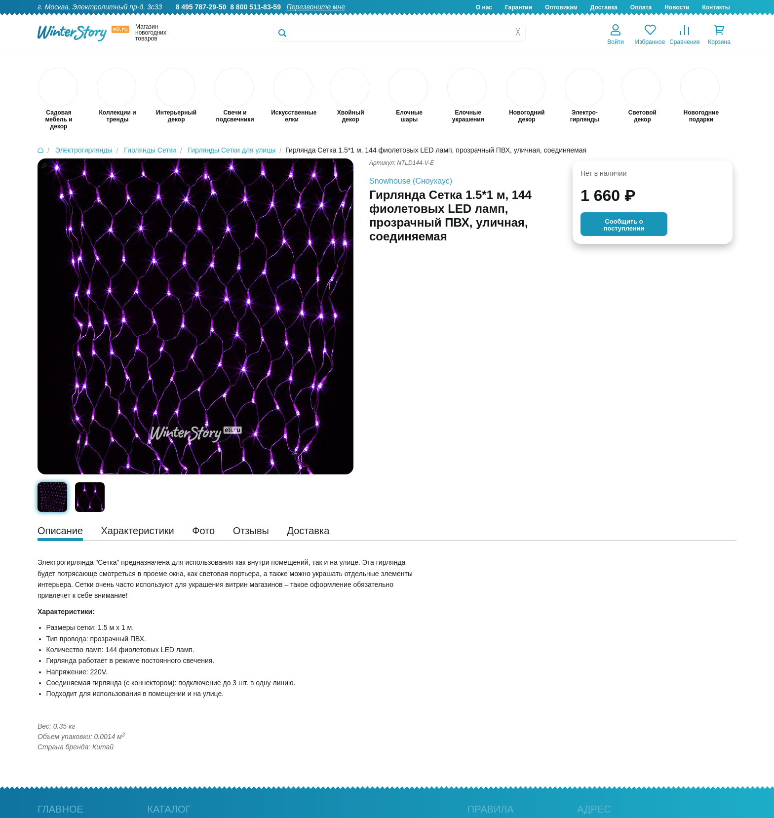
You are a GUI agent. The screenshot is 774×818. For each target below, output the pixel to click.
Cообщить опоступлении (624, 225)
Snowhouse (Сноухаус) (410, 181)
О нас (484, 7)
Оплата (641, 7)
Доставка (604, 7)
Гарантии (518, 7)
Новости (676, 7)
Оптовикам (561, 7)
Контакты (716, 7)
